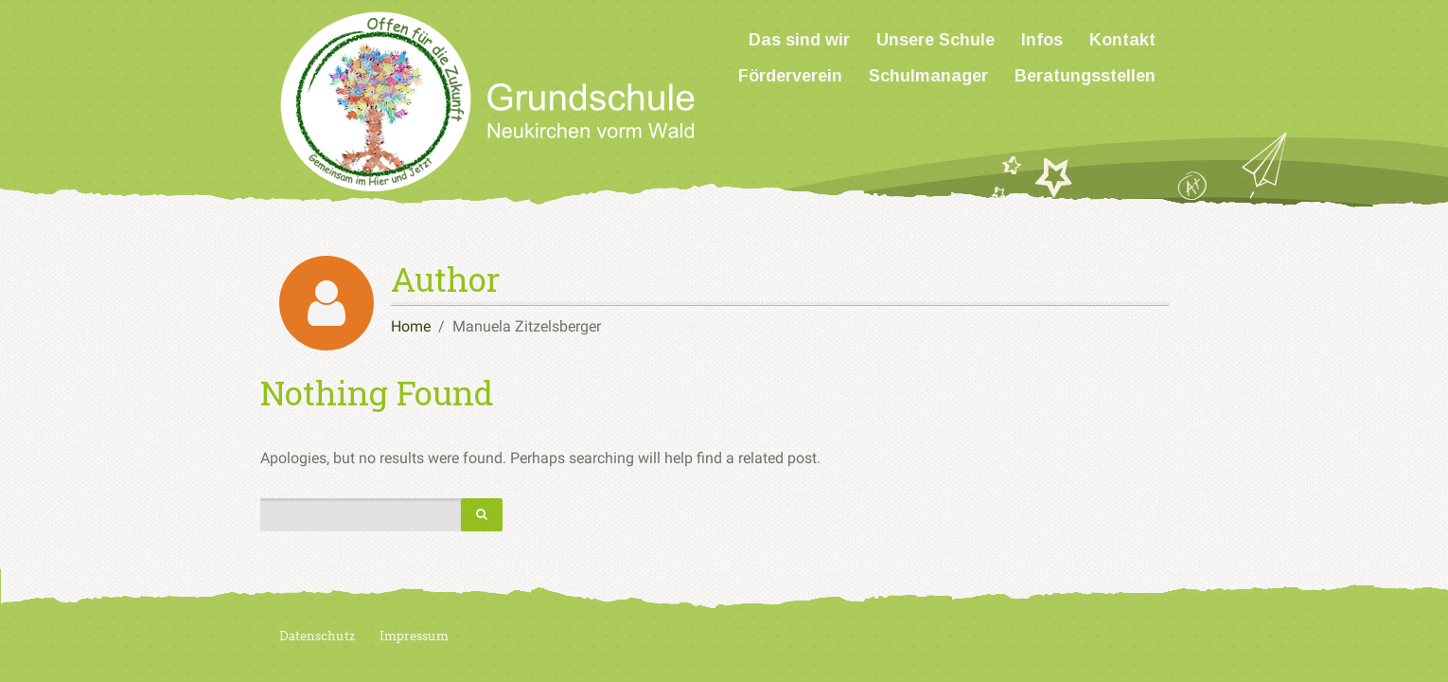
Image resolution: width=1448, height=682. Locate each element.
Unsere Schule (935, 39)
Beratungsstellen (1085, 75)
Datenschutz (317, 636)
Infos (1042, 39)
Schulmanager (928, 75)
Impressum (414, 636)
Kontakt (1122, 39)
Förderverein (790, 75)
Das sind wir (799, 39)
